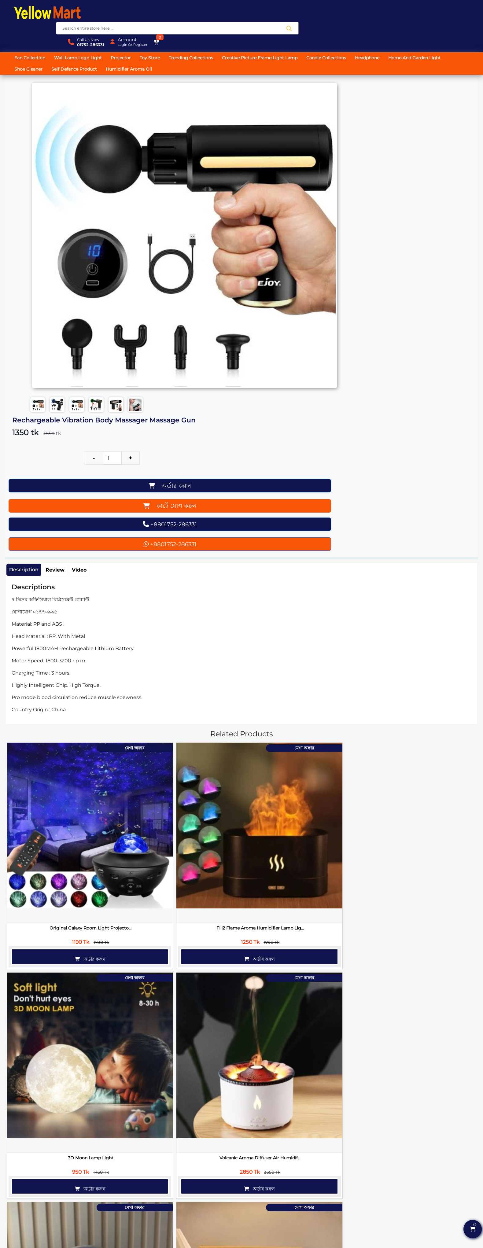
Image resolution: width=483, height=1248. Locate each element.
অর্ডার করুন (290, 125)
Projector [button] (126, 32)
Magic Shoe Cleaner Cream (433, 883)
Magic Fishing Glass (433, 1004)
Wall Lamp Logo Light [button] (83, 32)
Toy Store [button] (155, 32)
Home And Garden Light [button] (420, 32)
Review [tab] (57, 263)
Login (424, 15)
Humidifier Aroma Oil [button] (134, 43)
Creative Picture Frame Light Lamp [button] (265, 32)
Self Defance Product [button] (79, 43)
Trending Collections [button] (196, 32)
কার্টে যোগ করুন (291, 142)
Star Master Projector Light (204, 643)
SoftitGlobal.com (302, 1244)
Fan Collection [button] (35, 32)
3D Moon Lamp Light (204, 523)
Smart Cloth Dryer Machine (204, 1004)
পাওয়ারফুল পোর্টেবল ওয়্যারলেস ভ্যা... (204, 1124)
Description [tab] (26, 263)
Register (442, 15)
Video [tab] (82, 263)
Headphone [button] (372, 32)
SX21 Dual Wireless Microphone (280, 1004)
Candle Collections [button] (332, 32)
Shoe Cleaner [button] (34, 43)
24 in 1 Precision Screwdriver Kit (357, 883)
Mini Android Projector (356, 643)
